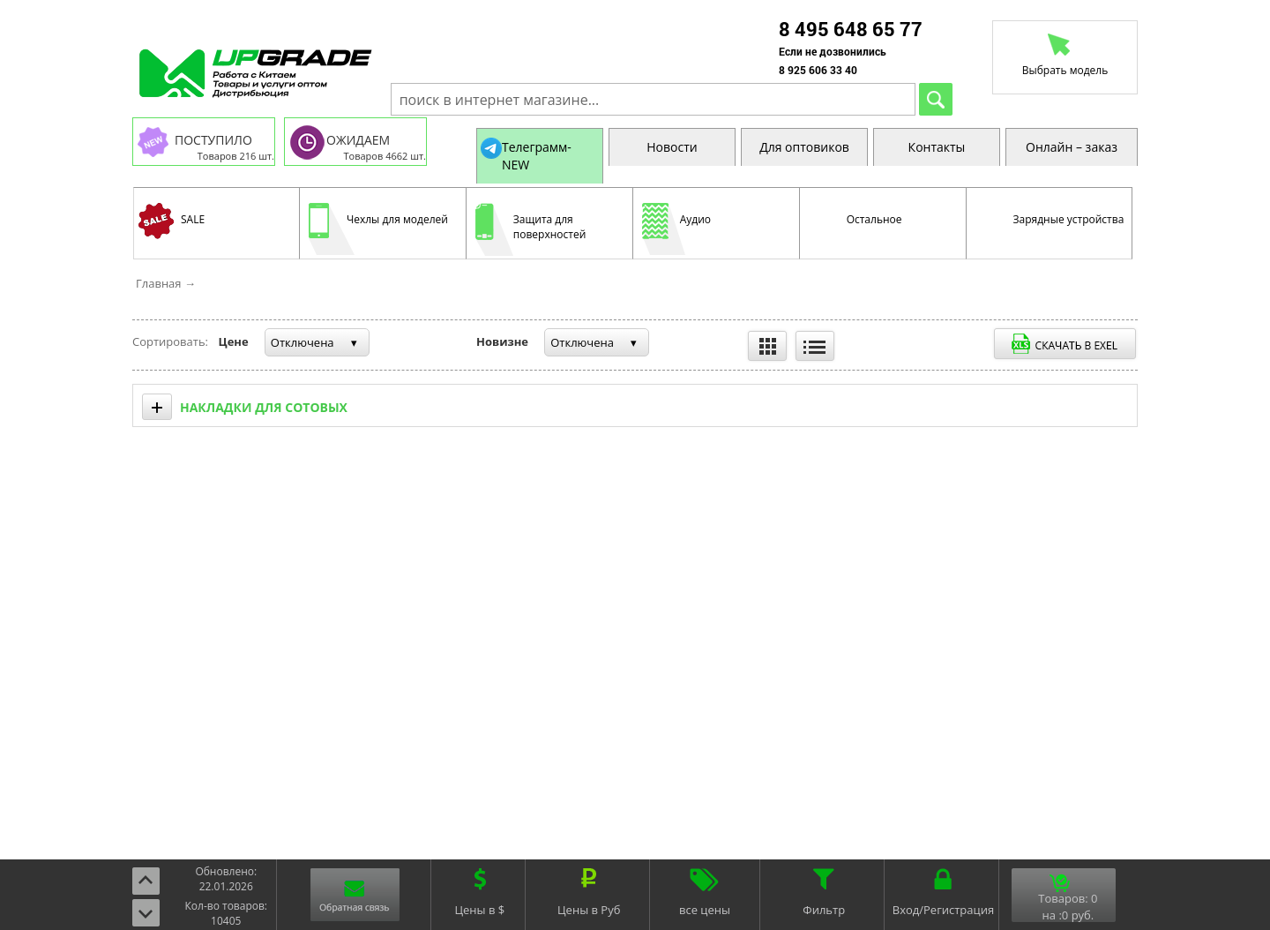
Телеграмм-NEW (537, 156)
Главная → (166, 283)
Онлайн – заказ (1071, 147)
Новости (671, 147)
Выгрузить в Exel (1065, 344)
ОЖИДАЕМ (358, 139)
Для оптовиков (804, 147)
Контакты (937, 147)
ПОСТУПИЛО (213, 139)
